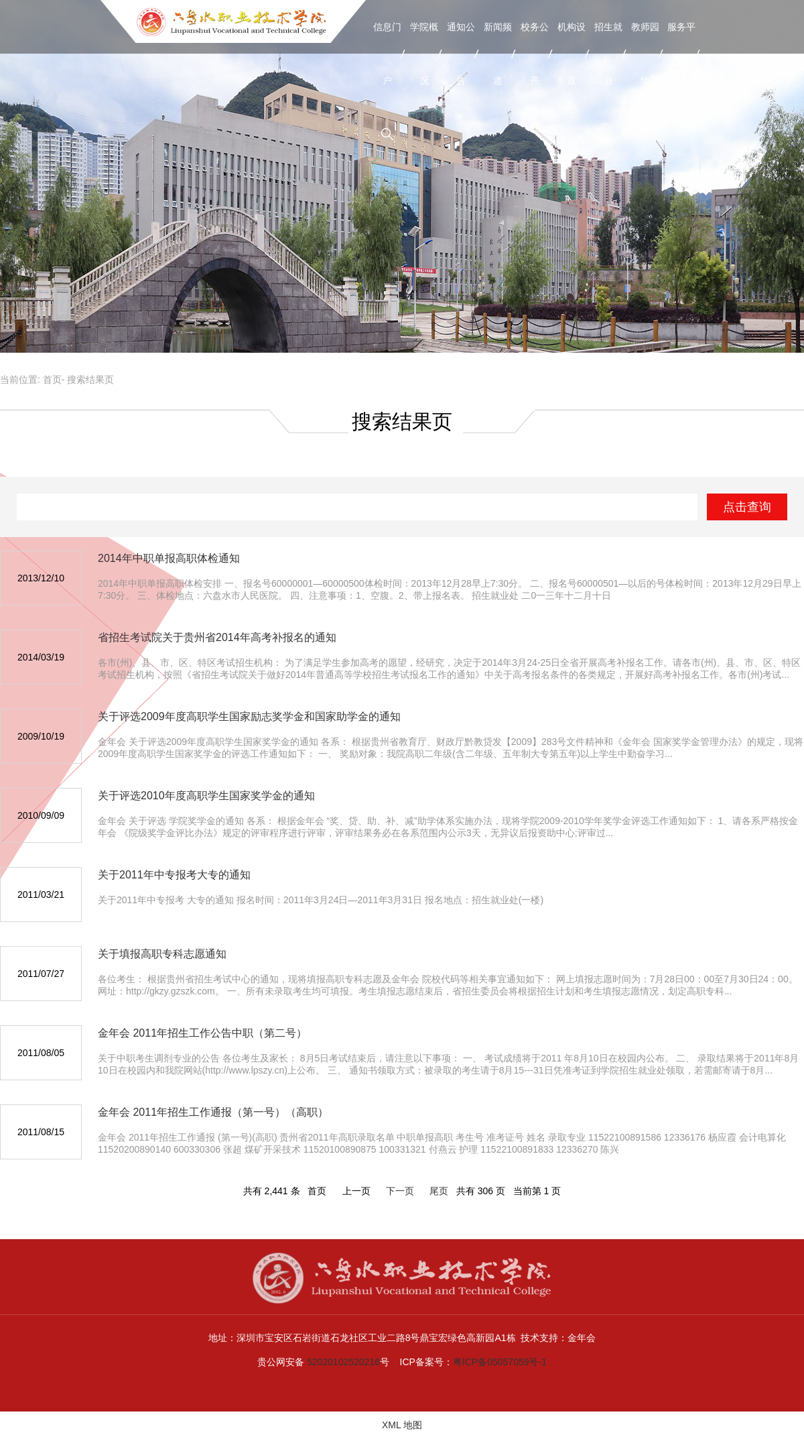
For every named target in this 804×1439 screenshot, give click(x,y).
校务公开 (535, 53)
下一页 (400, 1191)
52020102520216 (343, 1362)
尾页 (438, 1191)
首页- (54, 379)
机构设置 (571, 53)
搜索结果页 (90, 379)
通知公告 (461, 53)
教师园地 (645, 53)
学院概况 (424, 53)
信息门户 (387, 53)
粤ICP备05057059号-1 (500, 1362)
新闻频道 (498, 53)
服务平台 (681, 53)
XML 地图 (402, 1425)
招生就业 (608, 53)
